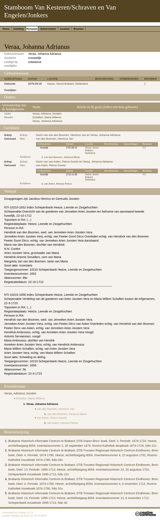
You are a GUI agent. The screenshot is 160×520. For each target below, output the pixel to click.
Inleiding (18, 28)
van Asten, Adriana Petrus (58, 183)
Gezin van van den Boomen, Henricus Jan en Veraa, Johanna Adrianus (78, 135)
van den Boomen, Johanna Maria (62, 157)
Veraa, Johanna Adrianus (47, 121)
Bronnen (79, 28)
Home (5, 28)
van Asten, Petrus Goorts (51, 165)
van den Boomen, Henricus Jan (54, 138)
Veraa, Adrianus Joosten (46, 113)
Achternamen (48, 28)
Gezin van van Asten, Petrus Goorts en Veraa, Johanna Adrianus (74, 161)
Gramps (22, 512)
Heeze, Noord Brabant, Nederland (67, 83)
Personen (31, 28)
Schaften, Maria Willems (46, 117)
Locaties (64, 28)
